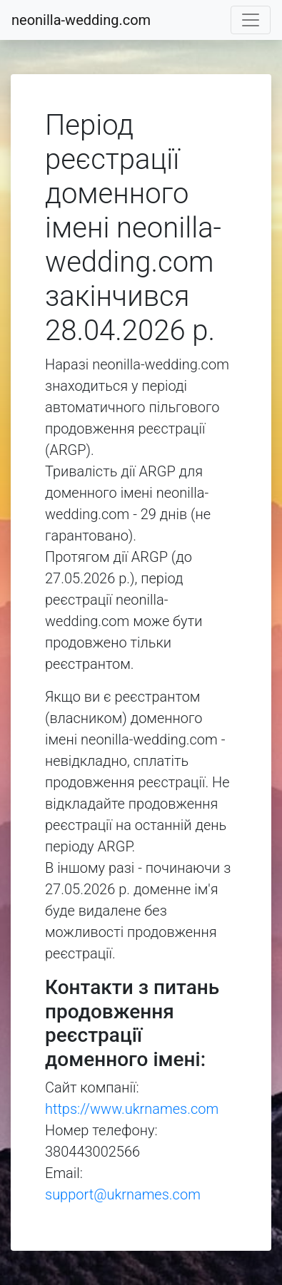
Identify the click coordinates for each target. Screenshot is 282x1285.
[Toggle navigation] (251, 20)
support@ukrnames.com (123, 1194)
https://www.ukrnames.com (131, 1108)
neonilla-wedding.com (81, 20)
